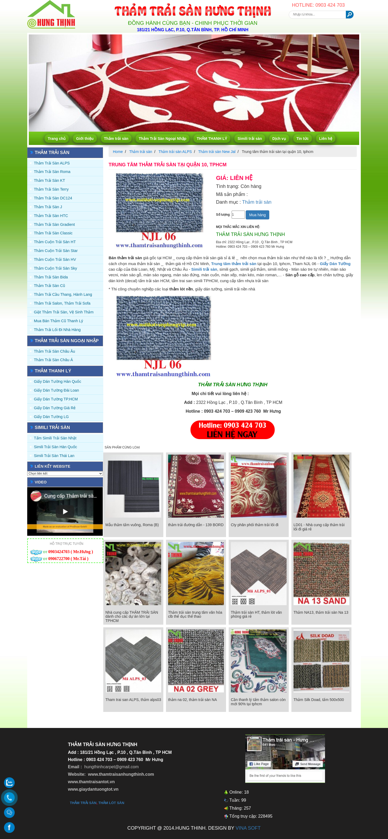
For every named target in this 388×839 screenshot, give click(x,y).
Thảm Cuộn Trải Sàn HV (55, 259)
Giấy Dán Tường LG (51, 417)
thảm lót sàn (111, 803)
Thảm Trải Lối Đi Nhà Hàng (57, 330)
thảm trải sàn (83, 803)
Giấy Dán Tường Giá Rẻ (55, 408)
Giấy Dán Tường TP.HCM (56, 399)
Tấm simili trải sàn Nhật (55, 438)
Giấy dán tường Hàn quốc (57, 381)
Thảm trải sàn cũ (49, 285)
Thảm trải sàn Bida (51, 277)
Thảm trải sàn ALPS (52, 163)
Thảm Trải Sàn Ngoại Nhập (162, 138)
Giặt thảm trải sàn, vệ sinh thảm (63, 312)
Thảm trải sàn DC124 (53, 198)
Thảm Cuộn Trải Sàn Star (56, 251)
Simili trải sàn (249, 138)
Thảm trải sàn (116, 138)
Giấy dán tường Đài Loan (56, 390)
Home (118, 151)
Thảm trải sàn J (48, 207)
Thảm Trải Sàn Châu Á (53, 360)
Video (41, 482)
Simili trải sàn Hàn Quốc (55, 447)
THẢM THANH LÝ (212, 138)
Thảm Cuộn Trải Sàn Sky (55, 268)
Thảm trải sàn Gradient (54, 224)
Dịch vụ (279, 138)
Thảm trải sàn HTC (51, 216)
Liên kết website (52, 466)
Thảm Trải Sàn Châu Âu (54, 351)
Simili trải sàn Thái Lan (54, 456)
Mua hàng (257, 215)
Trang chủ (57, 138)
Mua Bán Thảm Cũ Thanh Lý (58, 321)
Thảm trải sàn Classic (53, 233)
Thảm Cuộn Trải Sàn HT (55, 242)
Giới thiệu (84, 138)
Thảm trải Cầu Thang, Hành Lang (63, 294)
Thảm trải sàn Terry (51, 189)
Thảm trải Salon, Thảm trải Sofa (62, 303)
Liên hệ (325, 138)
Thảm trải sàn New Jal (217, 151)
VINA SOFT (248, 828)
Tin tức (302, 138)
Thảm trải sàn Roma (52, 172)
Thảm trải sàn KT (49, 180)
